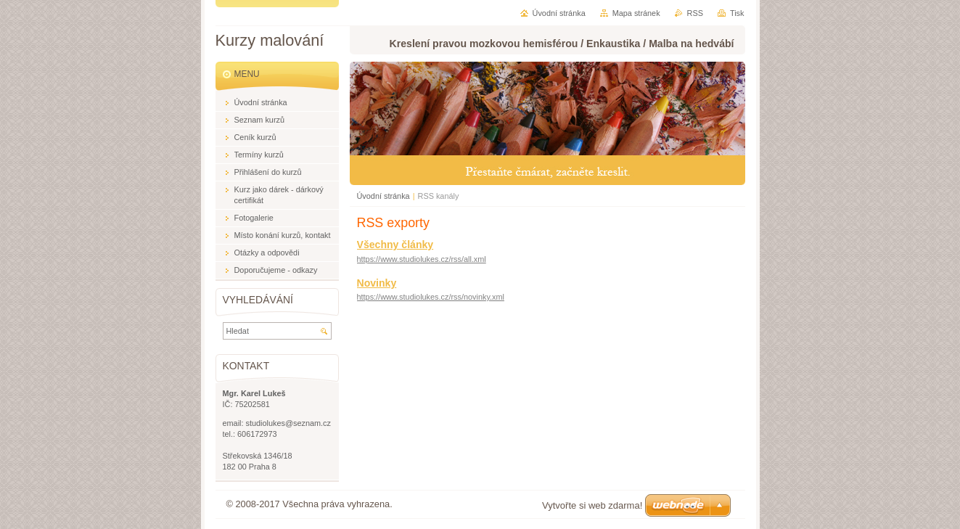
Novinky (377, 283)
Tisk (737, 13)
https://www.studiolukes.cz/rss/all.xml (421, 259)
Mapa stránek (636, 13)
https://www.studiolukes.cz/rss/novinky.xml (430, 296)
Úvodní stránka (383, 196)
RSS (695, 13)
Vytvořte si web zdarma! (592, 505)
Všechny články (395, 244)
